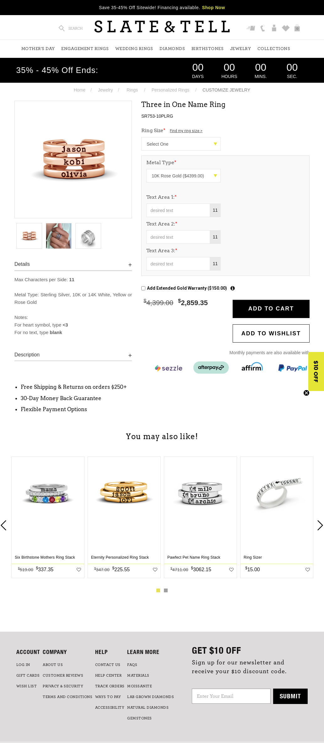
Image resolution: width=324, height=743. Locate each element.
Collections (273, 49)
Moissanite (139, 686)
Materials (138, 675)
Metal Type (161, 162)
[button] (316, 371)
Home (79, 89)
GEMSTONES (139, 718)
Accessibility (110, 707)
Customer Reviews (63, 675)
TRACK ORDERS (110, 686)
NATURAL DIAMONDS (148, 707)
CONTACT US (108, 665)
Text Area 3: (161, 251)
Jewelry (240, 49)
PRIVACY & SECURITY (63, 686)
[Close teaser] (306, 393)
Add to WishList (271, 333)
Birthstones (208, 49)
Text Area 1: (161, 197)
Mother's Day (38, 49)
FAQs (132, 665)
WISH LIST (26, 686)
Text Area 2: (161, 224)
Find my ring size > (186, 131)
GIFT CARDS (28, 675)
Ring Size (171, 130)
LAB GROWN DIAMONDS (150, 697)
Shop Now (213, 7)
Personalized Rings (171, 89)
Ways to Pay (108, 697)
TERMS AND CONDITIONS (67, 697)
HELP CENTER (108, 675)
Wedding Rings (134, 49)
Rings (132, 89)
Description (27, 354)
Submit (290, 696)
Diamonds (172, 49)
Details (22, 264)
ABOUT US (53, 665)
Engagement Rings (85, 49)
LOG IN (23, 665)
